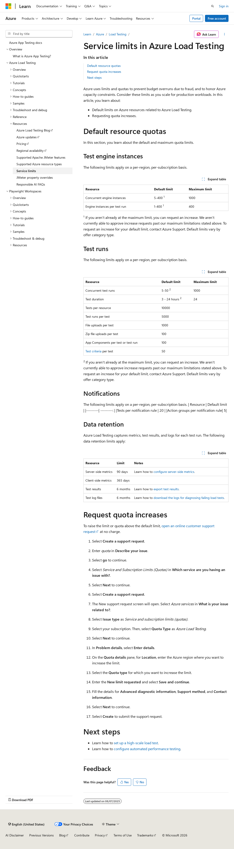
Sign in (224, 6)
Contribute (81, 835)
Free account (217, 18)
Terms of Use (123, 835)
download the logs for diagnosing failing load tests (189, 497)
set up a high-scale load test (136, 742)
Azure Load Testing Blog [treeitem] (33, 130)
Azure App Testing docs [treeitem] (25, 42)
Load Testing (117, 34)
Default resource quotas (104, 65)
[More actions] (225, 34)
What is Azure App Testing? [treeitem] (32, 56)
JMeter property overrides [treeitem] (34, 177)
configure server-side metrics (174, 471)
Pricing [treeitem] (21, 144)
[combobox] (38, 33)
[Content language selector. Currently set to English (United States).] (26, 824)
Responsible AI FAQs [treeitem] (30, 184)
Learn (87, 34)
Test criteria (93, 351)
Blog (62, 835)
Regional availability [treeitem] (30, 150)
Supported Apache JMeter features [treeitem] (40, 157)
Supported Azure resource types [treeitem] (39, 164)
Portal (196, 18)
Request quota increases (104, 71)
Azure (100, 34)
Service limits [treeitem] (26, 171)
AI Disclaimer (14, 835)
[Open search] (212, 6)
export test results (166, 489)
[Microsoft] (8, 6)
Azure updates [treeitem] (26, 137)
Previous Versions (41, 835)
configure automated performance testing (147, 748)
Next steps (94, 77)
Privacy (100, 835)
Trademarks (145, 835)
